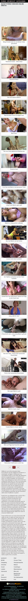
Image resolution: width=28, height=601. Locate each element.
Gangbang (4, 562)
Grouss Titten (17, 560)
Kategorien (20, 1)
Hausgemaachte (18, 562)
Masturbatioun (18, 569)
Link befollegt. (15, 599)
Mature (16, 564)
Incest (3, 567)
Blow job (16, 571)
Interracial (4, 571)
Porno (3, 1)
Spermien (3, 579)
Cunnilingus (17, 567)
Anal (15, 558)
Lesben (3, 569)
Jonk (2, 575)
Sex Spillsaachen (18, 577)
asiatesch (3, 558)
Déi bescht (11, 1)
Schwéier (3, 564)
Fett (15, 579)
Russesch (3, 577)
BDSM (2, 560)
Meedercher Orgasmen (17, 574)
